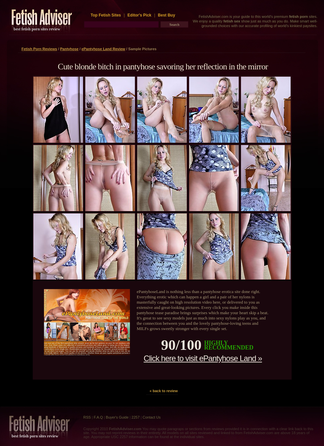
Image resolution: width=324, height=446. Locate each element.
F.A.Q (98, 417)
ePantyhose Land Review (103, 49)
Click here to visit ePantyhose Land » (202, 358)
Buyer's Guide (117, 417)
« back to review (164, 391)
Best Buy (166, 15)
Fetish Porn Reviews (39, 49)
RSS (87, 417)
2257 (136, 417)
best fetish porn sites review (37, 29)
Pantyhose (69, 49)
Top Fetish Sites (106, 15)
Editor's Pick (139, 15)
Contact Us (151, 417)
